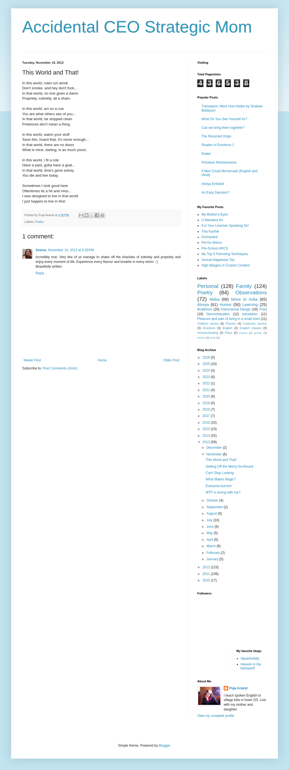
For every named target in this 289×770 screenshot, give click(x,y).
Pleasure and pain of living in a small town (228, 319)
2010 (207, 580)
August (212, 513)
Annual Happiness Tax (218, 260)
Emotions (209, 328)
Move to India (244, 299)
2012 (207, 567)
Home (102, 360)
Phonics (230, 323)
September (215, 507)
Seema (41, 250)
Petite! (206, 154)
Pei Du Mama (211, 243)
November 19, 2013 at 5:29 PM (71, 250)
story (213, 337)
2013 (207, 442)
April (210, 540)
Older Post (171, 360)
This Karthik (210, 231)
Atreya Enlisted (212, 184)
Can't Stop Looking (220, 473)
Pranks (243, 332)
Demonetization (218, 314)
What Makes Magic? (221, 479)
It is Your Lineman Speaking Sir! (225, 226)
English (227, 328)
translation (249, 314)
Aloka (215, 299)
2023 (207, 377)
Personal (207, 286)
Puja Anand (238, 688)
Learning (250, 304)
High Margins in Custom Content (225, 265)
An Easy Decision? (215, 192)
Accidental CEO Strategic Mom (137, 27)
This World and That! (221, 460)
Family (244, 286)
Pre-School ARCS (214, 248)
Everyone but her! (219, 486)
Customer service (255, 323)
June (210, 527)
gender (258, 332)
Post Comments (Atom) (60, 368)
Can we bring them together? (223, 128)
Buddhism (204, 309)
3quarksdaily (250, 658)
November (214, 454)
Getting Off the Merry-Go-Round (229, 466)
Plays (228, 332)
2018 (207, 409)
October (212, 500)
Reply (40, 273)
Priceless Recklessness (218, 162)
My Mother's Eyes (214, 214)
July (209, 520)
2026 (207, 357)
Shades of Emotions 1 (217, 145)
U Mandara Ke (212, 220)
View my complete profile (215, 716)
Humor (225, 304)
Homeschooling (207, 332)
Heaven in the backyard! (251, 666)
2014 (207, 436)
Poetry (39, 221)
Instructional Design (236, 309)
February (213, 553)
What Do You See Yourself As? (224, 119)
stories (201, 337)
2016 (207, 423)
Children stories (208, 323)
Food (263, 309)
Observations (251, 292)
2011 (207, 574)
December (214, 448)
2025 (207, 364)
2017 (207, 416)
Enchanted (209, 237)
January (212, 559)
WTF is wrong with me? (223, 492)
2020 (207, 396)
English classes (250, 328)
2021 (207, 390)
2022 (207, 383)
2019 (207, 403)
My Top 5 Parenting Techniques (224, 254)
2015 (207, 429)
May (210, 533)
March (211, 546)
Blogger (164, 745)
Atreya (203, 304)
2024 (207, 370)
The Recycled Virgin (216, 136)
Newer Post (32, 360)
